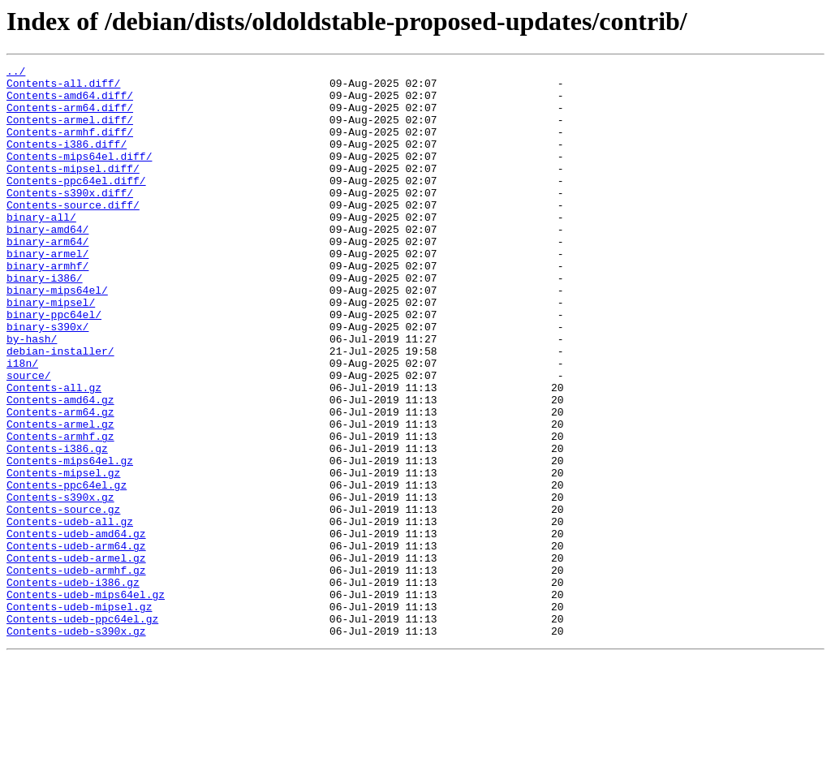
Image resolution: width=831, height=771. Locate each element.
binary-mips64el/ (57, 336)
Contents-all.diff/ (63, 87)
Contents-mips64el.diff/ (79, 175)
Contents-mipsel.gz (63, 555)
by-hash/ (31, 394)
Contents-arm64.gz (60, 482)
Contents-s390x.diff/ (69, 219)
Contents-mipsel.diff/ (73, 190)
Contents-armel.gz (60, 496)
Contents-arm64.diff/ (69, 117)
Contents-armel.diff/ (69, 131)
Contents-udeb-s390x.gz (76, 745)
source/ (28, 438)
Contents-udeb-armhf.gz (76, 672)
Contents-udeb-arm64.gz (76, 642)
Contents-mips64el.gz (69, 540)
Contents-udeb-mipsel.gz (79, 716)
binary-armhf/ (47, 306)
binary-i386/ (44, 321)
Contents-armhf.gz (60, 511)
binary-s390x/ (47, 380)
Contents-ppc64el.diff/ (76, 204)
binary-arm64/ (47, 277)
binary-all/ (41, 248)
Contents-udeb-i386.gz (73, 686)
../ (15, 73)
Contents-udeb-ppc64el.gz (82, 730)
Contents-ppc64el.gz (66, 569)
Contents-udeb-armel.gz (76, 657)
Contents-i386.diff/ (66, 160)
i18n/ (22, 423)
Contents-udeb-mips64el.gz (85, 701)
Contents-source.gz (63, 599)
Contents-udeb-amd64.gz (76, 628)
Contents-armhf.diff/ (69, 146)
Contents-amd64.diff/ (69, 102)
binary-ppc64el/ (53, 365)
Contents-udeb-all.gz (69, 613)
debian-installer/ (60, 409)
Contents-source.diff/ (73, 233)
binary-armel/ (47, 292)
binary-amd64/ (47, 263)
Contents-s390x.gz (60, 584)
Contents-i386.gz (57, 526)
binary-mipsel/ (50, 350)
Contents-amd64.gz (60, 467)
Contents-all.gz (53, 453)
